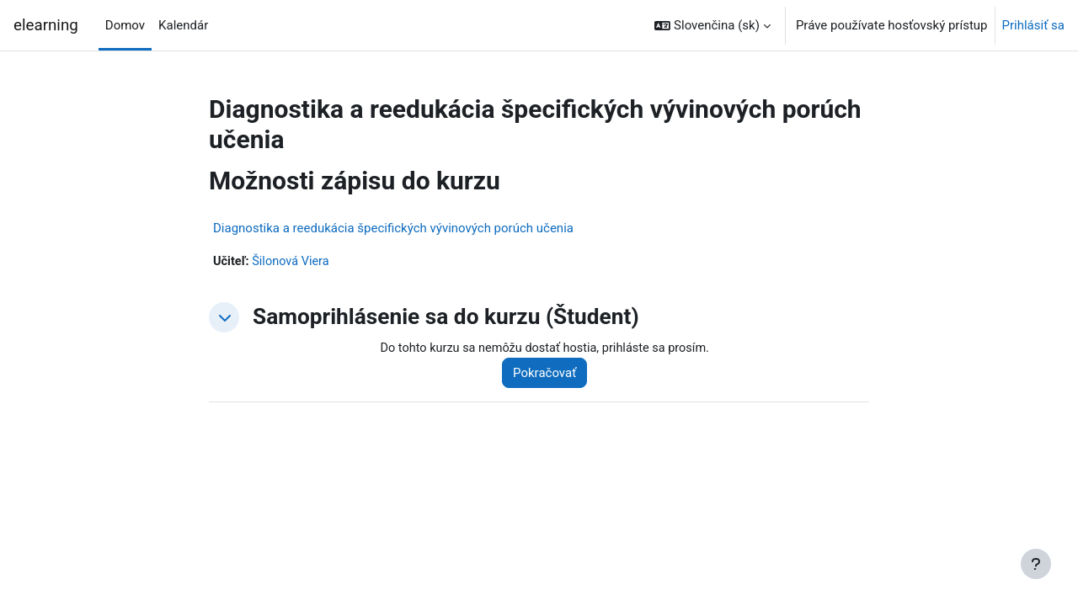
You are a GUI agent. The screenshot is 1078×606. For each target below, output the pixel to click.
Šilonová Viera (293, 261)
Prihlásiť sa (1033, 25)
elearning (45, 25)
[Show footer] (1036, 564)
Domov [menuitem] (125, 25)
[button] (712, 25)
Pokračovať (550, 373)
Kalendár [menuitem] (183, 25)
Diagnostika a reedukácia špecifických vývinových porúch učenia (393, 228)
